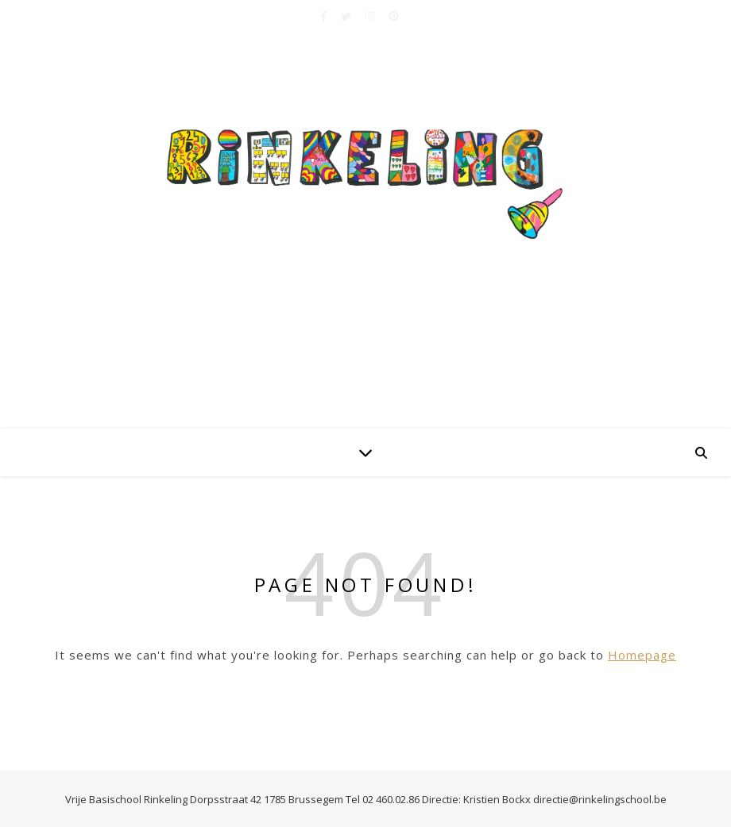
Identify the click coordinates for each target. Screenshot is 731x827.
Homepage (642, 655)
